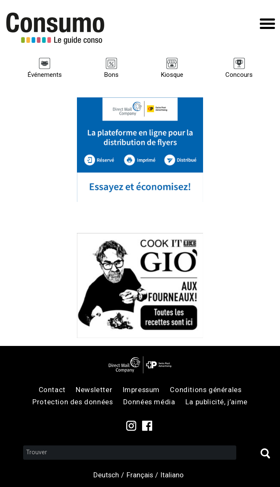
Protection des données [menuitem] (72, 402)
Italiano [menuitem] (172, 475)
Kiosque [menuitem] (172, 75)
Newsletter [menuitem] (94, 389)
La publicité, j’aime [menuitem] (216, 402)
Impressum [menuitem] (141, 389)
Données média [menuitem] (149, 402)
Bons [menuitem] (111, 75)
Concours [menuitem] (239, 75)
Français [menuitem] (140, 475)
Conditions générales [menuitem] (205, 389)
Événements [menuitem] (44, 75)
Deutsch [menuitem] (106, 475)
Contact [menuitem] (52, 389)
